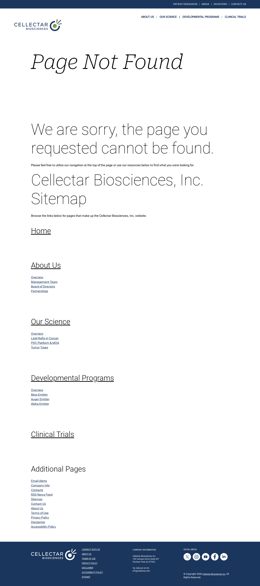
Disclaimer (38, 522)
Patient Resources (185, 4)
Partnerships (39, 291)
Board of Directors (43, 286)
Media (205, 4)
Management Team (44, 282)
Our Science (168, 17)
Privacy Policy (40, 517)
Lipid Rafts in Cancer (45, 338)
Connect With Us (91, 549)
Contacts (37, 490)
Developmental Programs (200, 17)
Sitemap (36, 499)
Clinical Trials (235, 17)
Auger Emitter (40, 399)
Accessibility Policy (43, 526)
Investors (220, 4)
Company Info (40, 485)
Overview (37, 277)
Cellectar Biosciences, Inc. (214, 574)
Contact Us (238, 4)
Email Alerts (39, 481)
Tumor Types (39, 347)
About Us (147, 17)
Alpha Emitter (40, 404)
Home (41, 230)
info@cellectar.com (141, 571)
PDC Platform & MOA (45, 343)
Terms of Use (40, 513)
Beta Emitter (39, 394)
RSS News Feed (42, 494)
